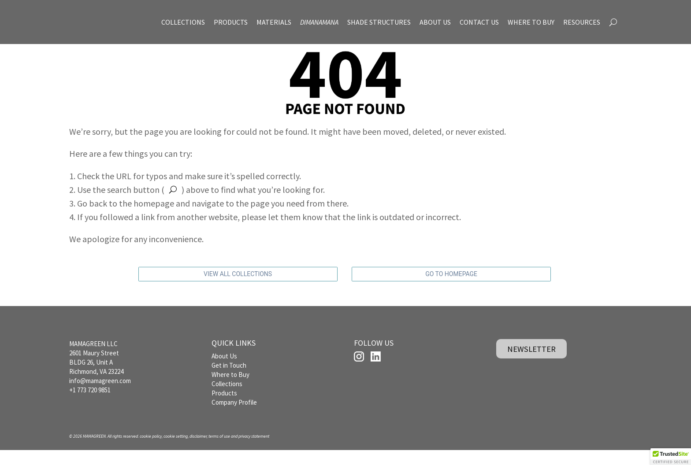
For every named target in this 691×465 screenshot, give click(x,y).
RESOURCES (581, 22)
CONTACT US (479, 22)
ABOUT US (435, 22)
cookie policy (151, 451)
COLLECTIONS (183, 22)
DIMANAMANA (319, 22)
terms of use (219, 451)
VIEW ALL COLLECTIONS (238, 289)
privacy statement (253, 451)
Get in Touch (229, 380)
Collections (227, 398)
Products (224, 407)
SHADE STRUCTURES (379, 22)
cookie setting (175, 451)
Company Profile (234, 417)
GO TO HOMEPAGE (451, 289)
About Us (224, 370)
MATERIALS (273, 22)
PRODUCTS (231, 22)
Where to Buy (230, 389)
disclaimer (198, 451)
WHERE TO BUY (531, 22)
